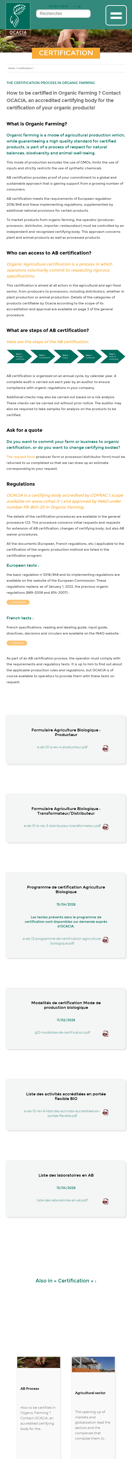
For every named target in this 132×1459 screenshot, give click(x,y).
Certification (25, 68)
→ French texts (17, 643)
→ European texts (18, 602)
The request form (21, 457)
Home (11, 68)
